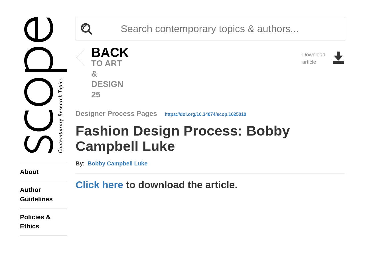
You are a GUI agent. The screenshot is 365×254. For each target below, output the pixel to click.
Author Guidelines (36, 194)
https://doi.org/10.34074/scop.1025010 (205, 114)
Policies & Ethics (35, 222)
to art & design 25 (101, 73)
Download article (323, 58)
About (29, 171)
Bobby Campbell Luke (117, 163)
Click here (99, 184)
